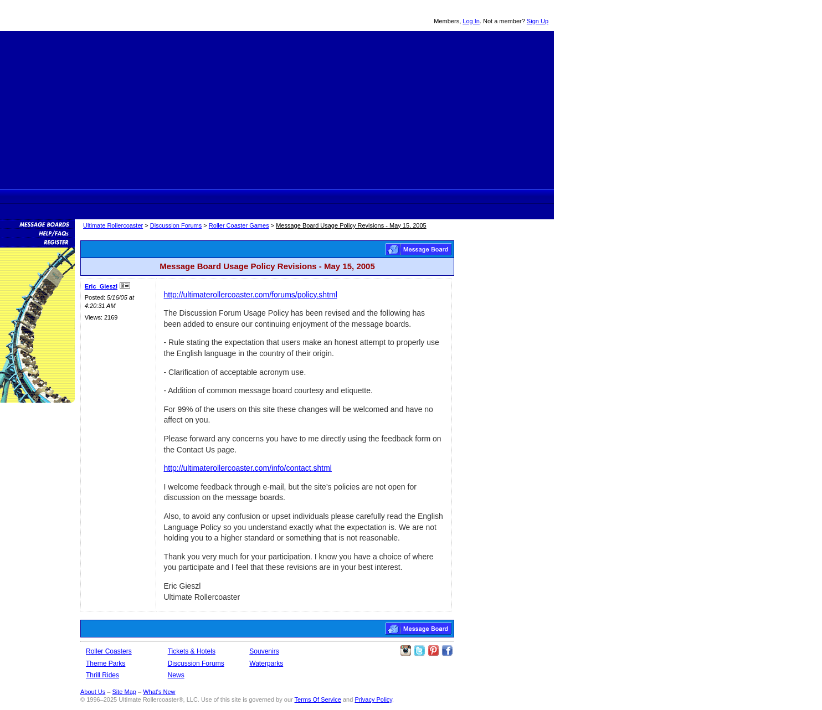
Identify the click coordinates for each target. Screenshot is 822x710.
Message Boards (37, 224)
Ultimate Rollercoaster (77, 15)
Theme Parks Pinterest (433, 650)
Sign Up (537, 21)
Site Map (124, 691)
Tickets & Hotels (191, 651)
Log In (471, 21)
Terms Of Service (318, 699)
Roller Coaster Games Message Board (418, 249)
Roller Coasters (109, 651)
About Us (92, 691)
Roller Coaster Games (239, 225)
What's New (159, 691)
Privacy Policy (373, 699)
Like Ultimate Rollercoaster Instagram (405, 650)
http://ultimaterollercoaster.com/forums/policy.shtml (250, 294)
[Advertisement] (277, 108)
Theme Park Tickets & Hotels (291, 196)
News (373, 196)
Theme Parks (216, 196)
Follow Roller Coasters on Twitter (419, 650)
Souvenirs (410, 196)
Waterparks (266, 663)
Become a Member (37, 241)
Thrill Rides (253, 196)
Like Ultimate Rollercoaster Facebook (447, 650)
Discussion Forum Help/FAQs (37, 232)
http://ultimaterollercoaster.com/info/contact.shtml (248, 468)
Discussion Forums (333, 196)
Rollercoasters (175, 196)
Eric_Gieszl (101, 286)
